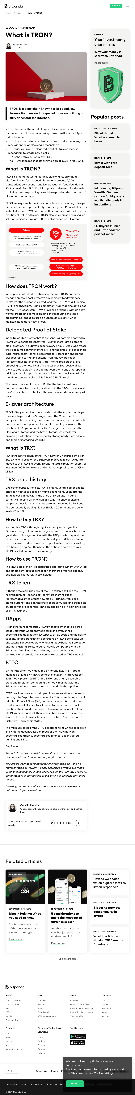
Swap (104, 1012)
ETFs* (8, 1012)
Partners (41, 1049)
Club (104, 1001)
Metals (9, 1016)
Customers (42, 1045)
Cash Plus (42, 1001)
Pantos (9, 1041)
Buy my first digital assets (81, 1012)
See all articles (67, 959)
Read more (101, 63)
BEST (40, 1008)
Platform (42, 1041)
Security (105, 1016)
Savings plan (107, 1008)
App (7, 1045)
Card (8, 1034)
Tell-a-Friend (43, 1012)
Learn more (73, 1065)
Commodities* (12, 1020)
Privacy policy (26, 1084)
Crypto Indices (12, 1004)
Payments (106, 1004)
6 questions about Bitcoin (81, 1008)
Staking (41, 1004)
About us (41, 1071)
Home (8, 13)
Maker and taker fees (79, 1004)
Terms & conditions (43, 1084)
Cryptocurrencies (13, 1001)
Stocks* (9, 1008)
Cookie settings (103, 1073)
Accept (74, 1083)
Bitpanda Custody (14, 1049)
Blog (20, 13)
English (12, 1071)
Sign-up (116, 6)
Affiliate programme (47, 1016)
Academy (74, 1001)
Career (54, 1071)
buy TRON (22, 527)
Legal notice (11, 1084)
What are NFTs (76, 1016)
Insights (41, 1053)
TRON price (20, 161)
